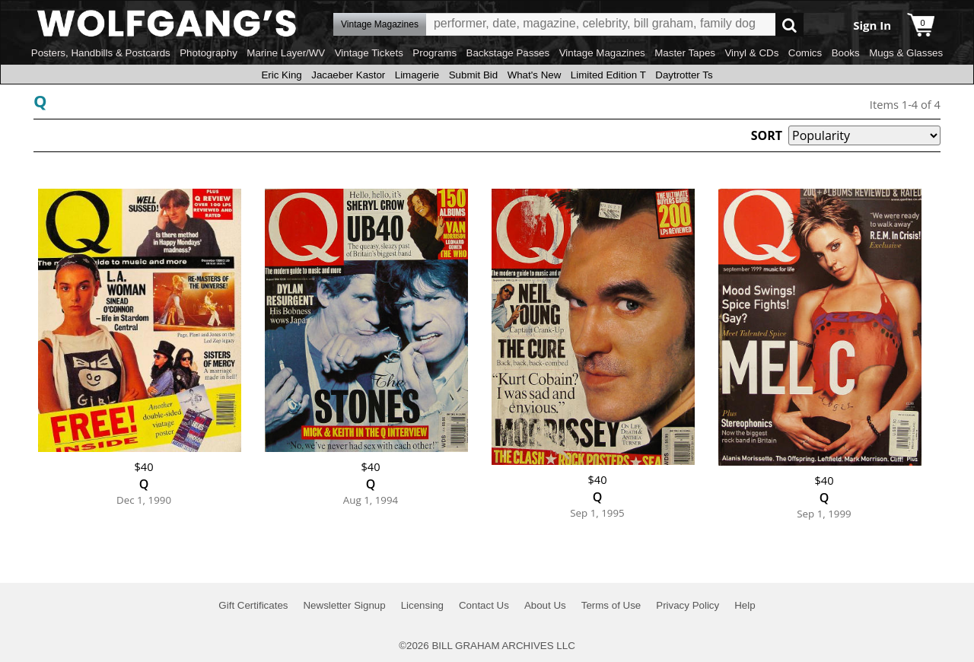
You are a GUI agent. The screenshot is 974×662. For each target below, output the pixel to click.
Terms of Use (611, 605)
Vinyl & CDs (751, 53)
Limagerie (417, 75)
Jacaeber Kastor (348, 75)
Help (744, 605)
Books (846, 53)
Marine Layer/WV (286, 53)
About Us (545, 605)
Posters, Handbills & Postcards (100, 53)
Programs (434, 53)
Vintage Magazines (602, 53)
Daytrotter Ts (683, 75)
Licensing (422, 605)
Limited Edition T (608, 75)
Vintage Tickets (369, 53)
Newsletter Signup (344, 605)
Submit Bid (473, 75)
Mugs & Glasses (906, 53)
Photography (208, 53)
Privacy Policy (687, 605)
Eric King (281, 75)
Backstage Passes (508, 53)
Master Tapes (684, 53)
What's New (535, 75)
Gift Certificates (253, 605)
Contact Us (484, 605)
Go (789, 25)
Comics (805, 53)
